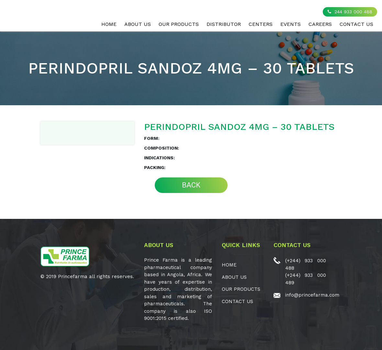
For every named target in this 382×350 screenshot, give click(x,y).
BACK (191, 185)
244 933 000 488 (350, 11)
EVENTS (290, 24)
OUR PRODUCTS (179, 24)
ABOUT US (137, 24)
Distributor (224, 24)
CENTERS (261, 24)
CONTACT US (356, 24)
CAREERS (320, 24)
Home (109, 24)
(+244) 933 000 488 (305, 264)
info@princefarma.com (312, 295)
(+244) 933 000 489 (305, 279)
